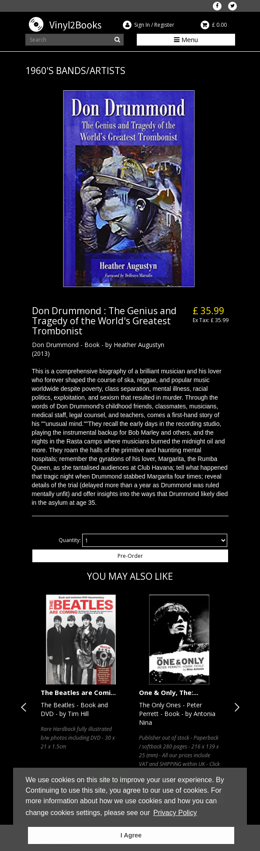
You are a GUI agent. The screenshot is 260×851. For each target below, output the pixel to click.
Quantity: (70, 540)
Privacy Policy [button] (175, 812)
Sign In (142, 24)
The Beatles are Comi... (78, 692)
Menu (186, 39)
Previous (25, 707)
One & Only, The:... (168, 692)
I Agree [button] (131, 835)
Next (235, 707)
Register (164, 24)
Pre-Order (130, 556)
